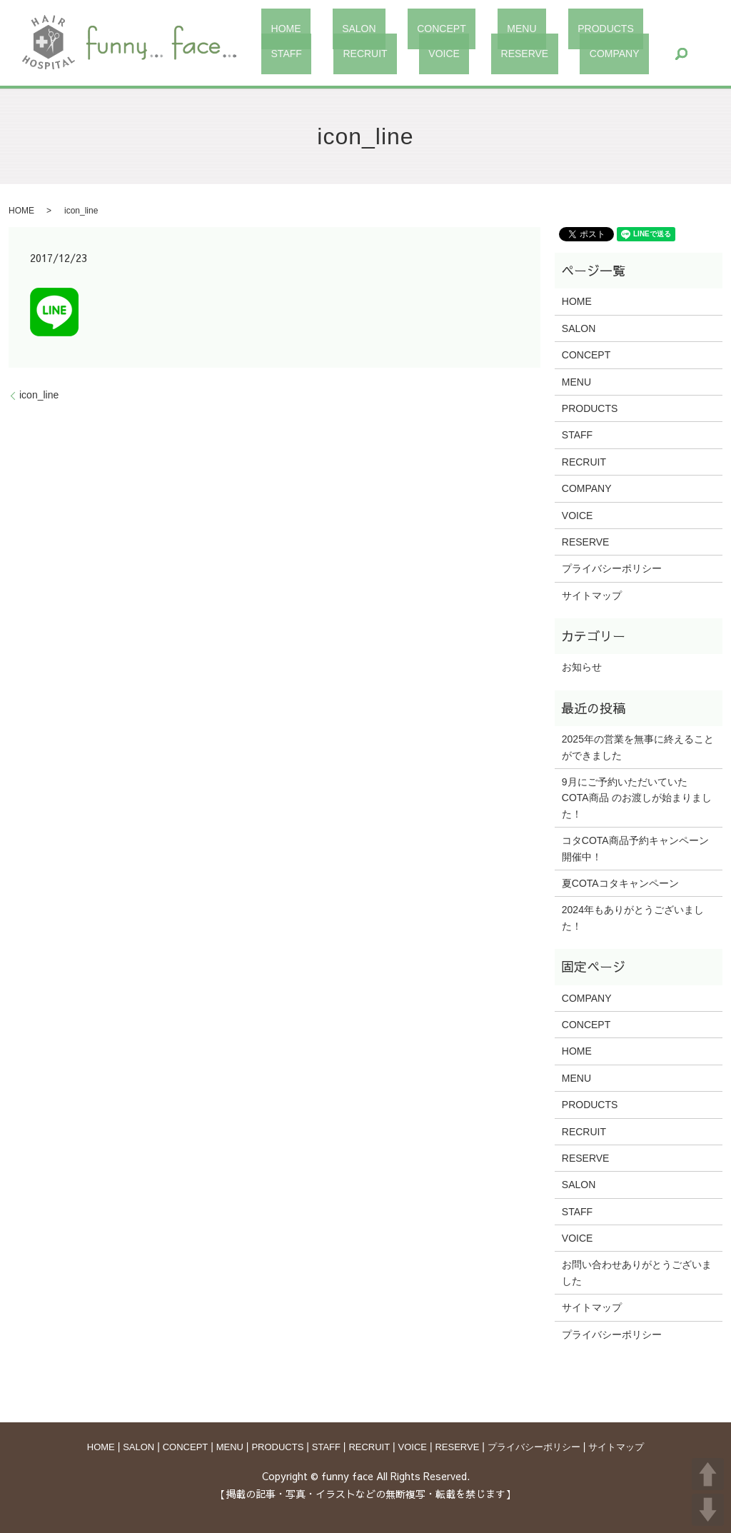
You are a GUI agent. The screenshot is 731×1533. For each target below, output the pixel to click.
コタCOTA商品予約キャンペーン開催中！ (635, 848)
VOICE (277, 53)
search (467, 53)
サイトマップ (592, 595)
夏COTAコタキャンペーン (620, 883)
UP (708, 1474)
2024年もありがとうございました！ (633, 917)
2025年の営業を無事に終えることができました (638, 746)
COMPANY (409, 53)
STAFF (586, 28)
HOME (276, 28)
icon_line (39, 395)
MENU (455, 28)
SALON (330, 28)
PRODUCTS (521, 28)
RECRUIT (646, 28)
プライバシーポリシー (612, 568)
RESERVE (338, 53)
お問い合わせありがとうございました (637, 1272)
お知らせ (582, 667)
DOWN (708, 1510)
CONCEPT (394, 28)
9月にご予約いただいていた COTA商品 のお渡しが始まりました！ (637, 798)
